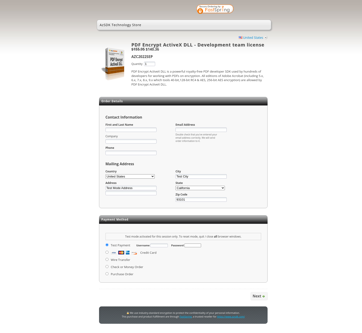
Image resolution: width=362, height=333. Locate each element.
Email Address (185, 125)
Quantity (136, 64)
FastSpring (186, 316)
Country (111, 171)
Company (112, 136)
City (178, 171)
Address (111, 183)
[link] (252, 9)
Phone (110, 148)
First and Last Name (119, 125)
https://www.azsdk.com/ (231, 316)
